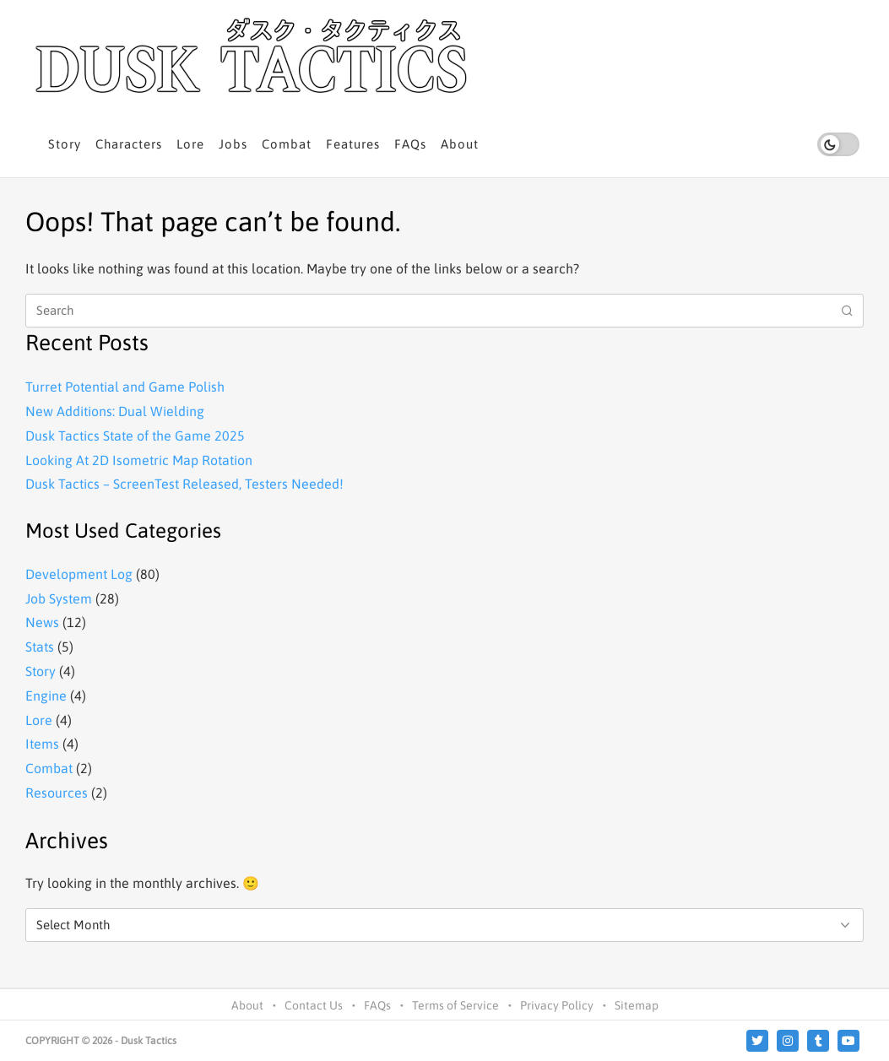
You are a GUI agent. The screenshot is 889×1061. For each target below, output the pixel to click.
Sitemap (637, 1005)
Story (64, 144)
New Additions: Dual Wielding (114, 411)
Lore (190, 144)
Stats (39, 646)
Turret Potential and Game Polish (125, 386)
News (42, 622)
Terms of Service (455, 1005)
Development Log (79, 574)
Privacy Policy (557, 1005)
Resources (56, 792)
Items (42, 743)
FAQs (410, 144)
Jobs (233, 144)
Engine (46, 695)
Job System (58, 598)
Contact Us (314, 1005)
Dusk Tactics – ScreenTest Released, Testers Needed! (184, 483)
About (460, 144)
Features (353, 144)
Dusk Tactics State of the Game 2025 (135, 435)
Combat (287, 144)
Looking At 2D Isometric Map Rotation (138, 460)
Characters (128, 144)
